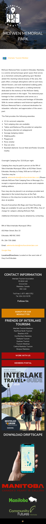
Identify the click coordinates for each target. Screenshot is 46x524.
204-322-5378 (24, 296)
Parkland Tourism (23, 339)
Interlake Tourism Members (23, 328)
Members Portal (23, 363)
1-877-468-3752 (26, 294)
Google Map (6, 250)
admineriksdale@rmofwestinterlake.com (23, 177)
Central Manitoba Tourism (23, 346)
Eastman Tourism (23, 341)
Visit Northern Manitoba (23, 336)
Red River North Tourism (23, 331)
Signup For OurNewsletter (23, 313)
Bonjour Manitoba (23, 349)
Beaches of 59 (23, 333)
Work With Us (23, 355)
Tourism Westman (23, 344)
